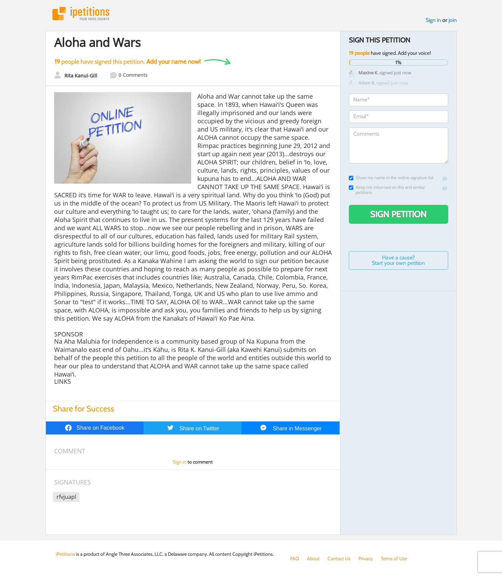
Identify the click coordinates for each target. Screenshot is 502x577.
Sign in (433, 20)
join (453, 20)
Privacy (365, 558)
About (313, 558)
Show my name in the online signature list (391, 177)
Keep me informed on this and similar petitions (387, 190)
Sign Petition (398, 214)
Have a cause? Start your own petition (398, 260)
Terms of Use (394, 558)
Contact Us (339, 558)
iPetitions (80, 13)
